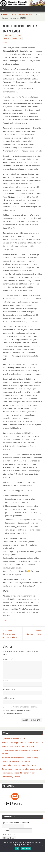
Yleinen (13, 14)
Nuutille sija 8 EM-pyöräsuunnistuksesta (18, 746)
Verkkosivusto (8, 698)
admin (8, 35)
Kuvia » (5, 42)
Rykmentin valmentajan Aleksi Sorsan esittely (20, 757)
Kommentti (8, 659)
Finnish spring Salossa (11, 777)
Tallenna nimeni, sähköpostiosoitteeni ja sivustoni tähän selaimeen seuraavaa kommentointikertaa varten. (20, 710)
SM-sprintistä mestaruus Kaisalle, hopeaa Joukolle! (22, 769)
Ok (17, 848)
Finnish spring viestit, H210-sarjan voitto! (18, 773)
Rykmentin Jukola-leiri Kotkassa (14, 738)
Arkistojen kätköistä (25, 14)
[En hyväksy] (42, 845)
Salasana (5, 830)
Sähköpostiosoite (10, 689)
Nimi (5, 680)
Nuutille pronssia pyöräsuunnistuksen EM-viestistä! (22, 742)
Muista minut (8, 834)
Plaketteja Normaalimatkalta (34, 632)
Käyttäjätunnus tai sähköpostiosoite (15, 822)
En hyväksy (26, 848)
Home (5, 14)
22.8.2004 (17, 35)
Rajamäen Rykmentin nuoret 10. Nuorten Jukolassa (11, 633)
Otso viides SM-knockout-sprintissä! (16, 761)
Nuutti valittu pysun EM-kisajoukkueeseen (19, 765)
